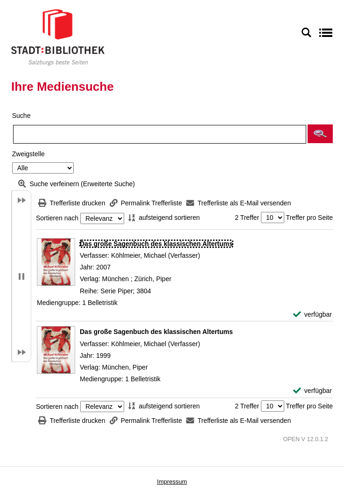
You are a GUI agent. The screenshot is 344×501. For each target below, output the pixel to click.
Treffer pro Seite (309, 217)
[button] (320, 133)
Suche (21, 115)
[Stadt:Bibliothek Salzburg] (58, 37)
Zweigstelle (28, 154)
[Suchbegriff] (159, 134)
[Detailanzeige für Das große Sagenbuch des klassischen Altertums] (156, 243)
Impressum (172, 481)
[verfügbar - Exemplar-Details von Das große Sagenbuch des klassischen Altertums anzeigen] (312, 314)
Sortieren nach (57, 218)
